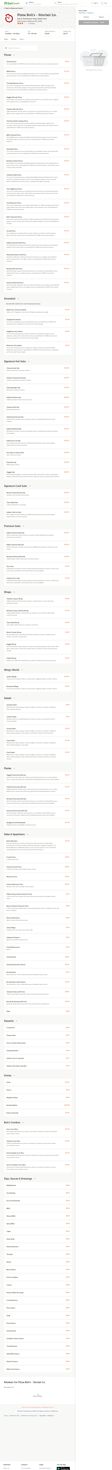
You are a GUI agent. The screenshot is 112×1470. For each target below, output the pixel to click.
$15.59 (67, 309)
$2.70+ (67, 1113)
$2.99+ (67, 857)
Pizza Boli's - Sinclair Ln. (86, 13)
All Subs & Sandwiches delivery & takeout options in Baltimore (37, 1411)
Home (6, 1415)
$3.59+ (67, 876)
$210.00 (67, 1105)
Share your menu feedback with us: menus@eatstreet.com (38, 1407)
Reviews (13, 39)
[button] (104, 3)
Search (60, 2)
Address (31, 2)
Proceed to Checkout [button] (93, 22)
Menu (6, 39)
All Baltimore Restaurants (29, 1415)
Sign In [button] (96, 3)
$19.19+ (67, 217)
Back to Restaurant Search (14, 8)
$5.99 (68, 927)
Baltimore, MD (14, 1415)
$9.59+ (67, 61)
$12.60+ (67, 556)
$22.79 (67, 810)
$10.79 (67, 598)
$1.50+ (67, 1082)
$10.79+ (67, 368)
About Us (6, 1468)
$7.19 (68, 716)
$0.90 (68, 1011)
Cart (105, 3)
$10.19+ (67, 676)
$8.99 (68, 1027)
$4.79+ (67, 964)
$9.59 (68, 894)
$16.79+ (67, 83)
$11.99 (67, 566)
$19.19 (67, 331)
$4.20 (68, 1090)
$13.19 (67, 1001)
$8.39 (68, 704)
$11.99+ (67, 71)
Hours (22, 39)
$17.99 (67, 822)
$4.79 (68, 1035)
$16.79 (67, 775)
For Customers (26, 1468)
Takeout (101, 17)
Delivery (86, 17)
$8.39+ (67, 867)
